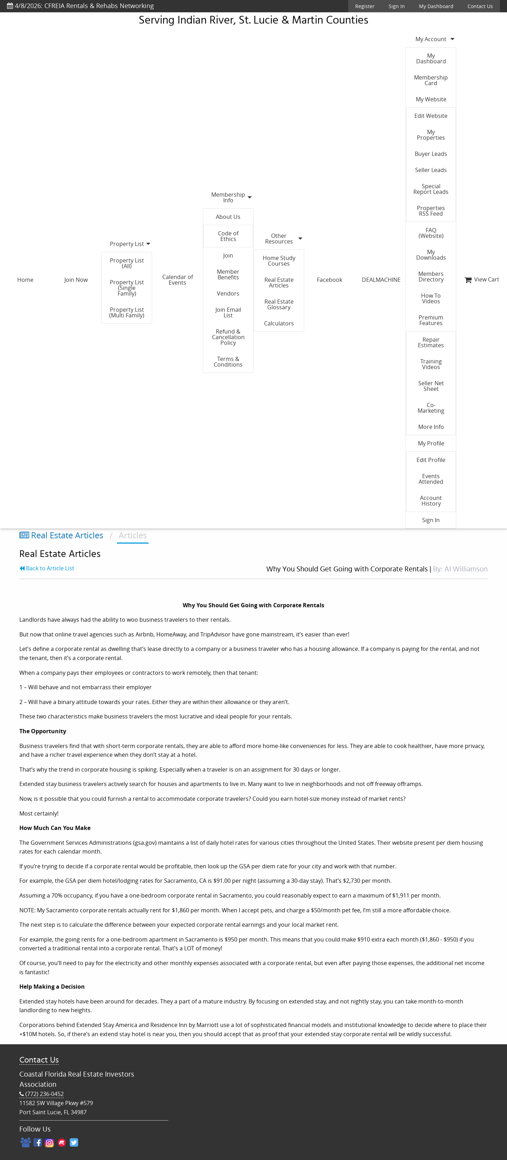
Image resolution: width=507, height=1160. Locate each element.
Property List (127, 244)
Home (25, 280)
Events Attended (431, 479)
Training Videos (431, 364)
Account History (431, 500)
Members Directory (431, 276)
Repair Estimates (431, 342)
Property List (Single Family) (127, 287)
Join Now (76, 280)
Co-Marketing (431, 407)
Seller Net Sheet (431, 386)
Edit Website (430, 116)
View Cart (481, 279)
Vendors (228, 293)
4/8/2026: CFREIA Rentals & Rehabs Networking (80, 5)
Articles (133, 535)
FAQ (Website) (431, 233)
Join (228, 255)
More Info (431, 427)
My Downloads (431, 254)
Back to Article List (46, 568)
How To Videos (431, 298)
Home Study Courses (279, 260)
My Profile (431, 443)
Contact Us (480, 6)
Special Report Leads (431, 189)
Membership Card (431, 80)
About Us (228, 217)
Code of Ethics (228, 236)
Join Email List (228, 312)
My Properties (431, 134)
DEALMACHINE (381, 280)
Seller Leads (431, 170)
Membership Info (228, 197)
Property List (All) (127, 263)
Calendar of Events (177, 279)
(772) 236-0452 (41, 1094)
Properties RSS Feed (431, 210)
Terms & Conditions (228, 361)
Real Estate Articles (279, 282)
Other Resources (279, 238)
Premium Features (431, 320)
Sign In (397, 6)
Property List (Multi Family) (126, 312)
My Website (431, 99)
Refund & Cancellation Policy (228, 337)
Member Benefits (228, 274)
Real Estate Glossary (279, 304)
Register (365, 6)
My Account (430, 39)
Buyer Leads (431, 154)
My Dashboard (436, 6)
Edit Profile (431, 460)
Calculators (279, 323)
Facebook (329, 280)
